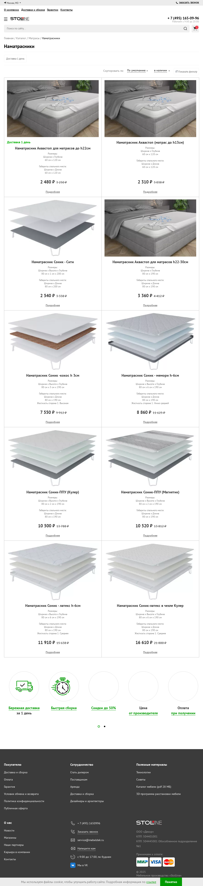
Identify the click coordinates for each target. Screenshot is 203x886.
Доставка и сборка (33, 10)
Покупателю (12, 765)
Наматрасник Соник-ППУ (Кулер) (52, 492)
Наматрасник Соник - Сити (53, 262)
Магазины (10, 837)
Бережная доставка (24, 708)
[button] (99, 726)
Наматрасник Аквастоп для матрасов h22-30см (150, 262)
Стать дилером (79, 772)
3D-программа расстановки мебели (158, 794)
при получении (183, 713)
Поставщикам (78, 779)
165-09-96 (183, 18)
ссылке (151, 882)
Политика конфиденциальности (24, 801)
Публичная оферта (16, 808)
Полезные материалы (151, 765)
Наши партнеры (14, 845)
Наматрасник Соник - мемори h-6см (150, 375)
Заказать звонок (187, 2)
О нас (8, 823)
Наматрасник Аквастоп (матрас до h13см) (150, 142)
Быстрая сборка (64, 708)
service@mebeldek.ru (90, 840)
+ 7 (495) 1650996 (88, 823)
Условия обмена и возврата (21, 794)
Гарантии (52, 10)
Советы (140, 779)
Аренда (74, 786)
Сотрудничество (81, 765)
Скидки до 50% (103, 708)
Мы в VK (82, 865)
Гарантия (9, 786)
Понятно (171, 882)
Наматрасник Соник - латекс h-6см (52, 605)
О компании (11, 10)
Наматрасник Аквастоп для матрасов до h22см (52, 148)
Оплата (8, 779)
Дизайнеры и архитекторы (87, 801)
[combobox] (137, 71)
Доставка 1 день (15, 58)
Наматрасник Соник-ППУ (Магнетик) (150, 492)
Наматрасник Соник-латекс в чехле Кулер (150, 605)
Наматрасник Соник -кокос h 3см (52, 375)
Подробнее (53, 192)
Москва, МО (12, 2)
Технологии (143, 772)
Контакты (66, 10)
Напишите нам (86, 848)
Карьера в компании (17, 852)
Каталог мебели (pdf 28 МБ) (153, 786)
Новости (9, 830)
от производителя (143, 713)
